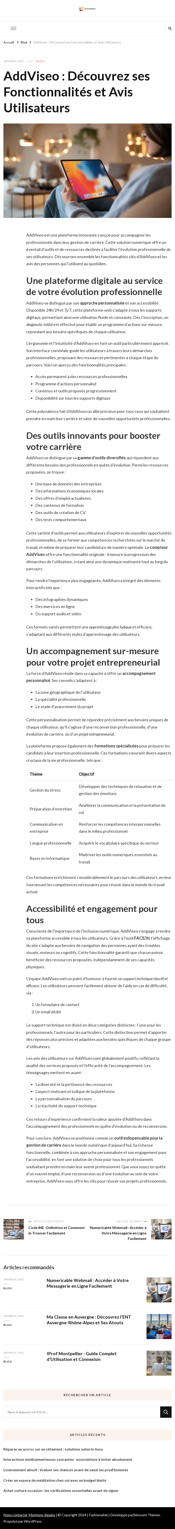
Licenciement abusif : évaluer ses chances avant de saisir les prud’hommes (65, 1470)
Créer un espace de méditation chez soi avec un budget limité (54, 1480)
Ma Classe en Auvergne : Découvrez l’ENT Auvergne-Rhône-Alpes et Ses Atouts (89, 1319)
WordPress (33, 1521)
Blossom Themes (146, 1515)
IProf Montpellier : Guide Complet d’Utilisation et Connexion (82, 1356)
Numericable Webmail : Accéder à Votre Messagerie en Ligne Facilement (88, 1283)
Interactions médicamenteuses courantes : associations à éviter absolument (67, 1459)
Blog (40, 61)
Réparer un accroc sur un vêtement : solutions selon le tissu (53, 1449)
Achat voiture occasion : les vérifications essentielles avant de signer (61, 1490)
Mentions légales (41, 1515)
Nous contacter (15, 1515)
